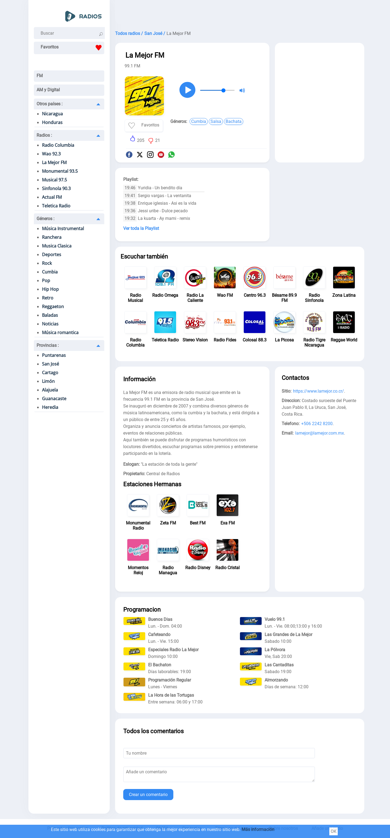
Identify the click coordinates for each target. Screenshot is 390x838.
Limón (48, 381)
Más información (258, 829)
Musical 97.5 (54, 180)
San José (50, 364)
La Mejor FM (54, 162)
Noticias (50, 324)
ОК (333, 831)
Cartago (50, 373)
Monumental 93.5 (60, 171)
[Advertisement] (239, 13)
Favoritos (72, 48)
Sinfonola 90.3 (56, 188)
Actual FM (52, 197)
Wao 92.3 (51, 154)
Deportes (51, 254)
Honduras (52, 122)
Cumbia (50, 272)
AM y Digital (48, 89)
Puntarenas (54, 355)
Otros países (50, 103)
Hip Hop (50, 289)
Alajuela (50, 390)
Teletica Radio (56, 206)
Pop (46, 280)
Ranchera (51, 237)
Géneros (45, 218)
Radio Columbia (58, 145)
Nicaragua (52, 114)
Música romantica (60, 332)
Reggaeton (53, 306)
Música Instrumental (63, 228)
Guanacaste (54, 399)
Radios (44, 135)
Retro (47, 298)
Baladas (50, 315)
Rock (47, 263)
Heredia (50, 407)
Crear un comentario (148, 794)
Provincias (48, 345)
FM (40, 75)
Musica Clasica (57, 246)
